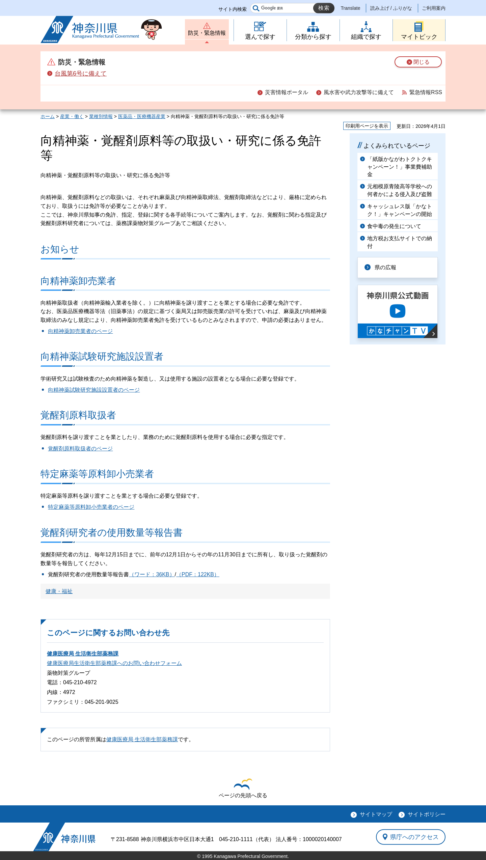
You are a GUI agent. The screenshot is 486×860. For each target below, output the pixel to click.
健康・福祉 (59, 591)
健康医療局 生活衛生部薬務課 (82, 654)
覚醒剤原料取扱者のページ (80, 448)
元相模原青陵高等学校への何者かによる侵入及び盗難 (399, 190)
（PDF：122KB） (197, 574)
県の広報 (385, 267)
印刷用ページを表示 (367, 126)
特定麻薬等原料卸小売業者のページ (91, 507)
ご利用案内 (434, 8)
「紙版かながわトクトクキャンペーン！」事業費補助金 (399, 166)
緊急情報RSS (425, 92)
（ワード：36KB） (151, 574)
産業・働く (72, 116)
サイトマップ (376, 814)
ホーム (47, 116)
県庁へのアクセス (414, 836)
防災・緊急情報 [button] (207, 33)
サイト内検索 (232, 9)
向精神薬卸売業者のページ (80, 331)
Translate (350, 8)
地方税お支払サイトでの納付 (399, 242)
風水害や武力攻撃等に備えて (359, 92)
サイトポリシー (427, 814)
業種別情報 (101, 116)
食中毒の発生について (394, 226)
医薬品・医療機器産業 (141, 116)
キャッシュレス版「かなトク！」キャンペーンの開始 (399, 210)
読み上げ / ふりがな (391, 8)
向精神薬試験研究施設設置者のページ (94, 390)
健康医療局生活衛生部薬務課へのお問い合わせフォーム (114, 663)
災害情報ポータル (286, 92)
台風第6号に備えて (81, 73)
